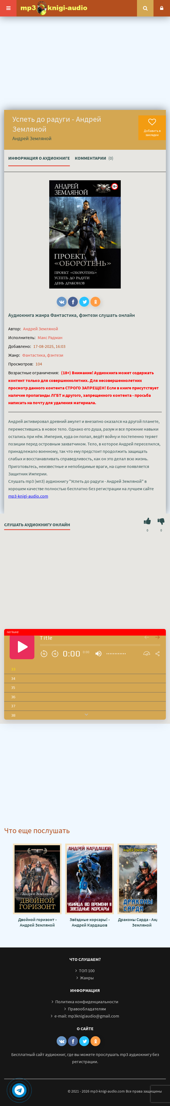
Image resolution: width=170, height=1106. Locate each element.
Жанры (87, 977)
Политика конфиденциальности (86, 1001)
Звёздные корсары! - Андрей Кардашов (90, 922)
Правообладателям (87, 1008)
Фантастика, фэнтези (74, 315)
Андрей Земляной (40, 328)
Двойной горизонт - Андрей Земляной (37, 922)
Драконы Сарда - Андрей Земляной (142, 922)
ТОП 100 (87, 970)
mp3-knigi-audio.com (28, 496)
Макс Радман (50, 337)
